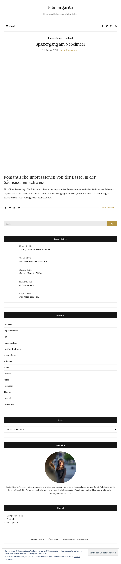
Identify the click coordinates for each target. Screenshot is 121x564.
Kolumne (8, 361)
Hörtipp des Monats (13, 349)
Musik (6, 379)
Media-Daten (37, 539)
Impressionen (55, 38)
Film (6, 337)
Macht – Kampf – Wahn (30, 273)
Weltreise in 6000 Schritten (33, 261)
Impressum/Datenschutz (75, 539)
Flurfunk (10, 519)
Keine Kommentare (69, 50)
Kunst (6, 367)
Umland (69, 38)
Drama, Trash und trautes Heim (34, 249)
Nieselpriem (12, 522)
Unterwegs (9, 404)
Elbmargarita (60, 7)
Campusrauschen (15, 515)
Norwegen (8, 386)
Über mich (53, 539)
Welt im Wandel (27, 285)
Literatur (8, 373)
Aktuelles (8, 324)
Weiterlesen (108, 207)
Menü (10, 26)
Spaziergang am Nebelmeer (60, 44)
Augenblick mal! (11, 330)
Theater (7, 392)
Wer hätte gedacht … (29, 296)
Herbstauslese (10, 343)
